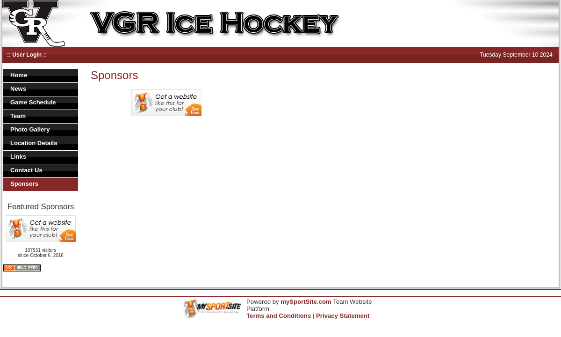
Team (18, 115)
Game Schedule (33, 102)
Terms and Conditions (278, 315)
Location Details (33, 143)
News (18, 88)
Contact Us (26, 170)
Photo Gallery (30, 129)
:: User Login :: (27, 54)
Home (18, 75)
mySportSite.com (305, 301)
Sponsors (24, 183)
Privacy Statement (342, 315)
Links (18, 156)
